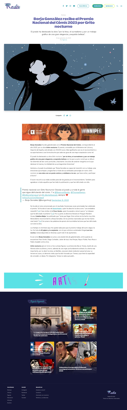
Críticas (9, 392)
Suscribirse (83, 6)
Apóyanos (109, 6)
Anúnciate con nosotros (42, 395)
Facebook (24, 392)
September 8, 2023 (60, 200)
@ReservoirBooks (62, 192)
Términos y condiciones (42, 397)
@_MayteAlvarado (50, 195)
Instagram (24, 390)
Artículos (9, 400)
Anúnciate (97, 6)
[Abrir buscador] (117, 6)
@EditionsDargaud (30, 195)
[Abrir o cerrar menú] (121, 6)
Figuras (9, 395)
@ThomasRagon (78, 192)
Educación (10, 397)
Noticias (9, 390)
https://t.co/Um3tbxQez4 (33, 197)
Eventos (9, 402)
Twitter (23, 395)
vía (39, 211)
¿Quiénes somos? (40, 390)
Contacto (38, 392)
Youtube (24, 397)
